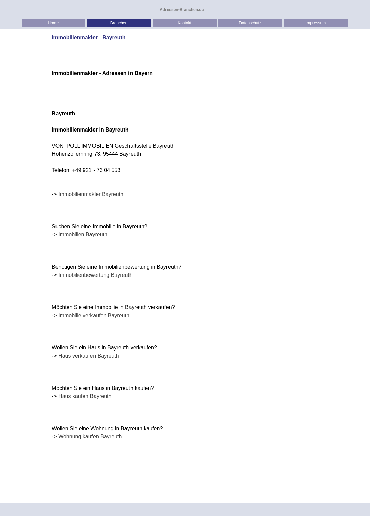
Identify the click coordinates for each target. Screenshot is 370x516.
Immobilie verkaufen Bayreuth (94, 315)
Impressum (316, 23)
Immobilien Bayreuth (82, 234)
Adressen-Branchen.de (182, 9)
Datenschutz (250, 23)
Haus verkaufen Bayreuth (88, 356)
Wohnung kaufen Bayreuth (90, 436)
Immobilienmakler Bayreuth (90, 194)
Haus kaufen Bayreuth (84, 396)
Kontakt (184, 23)
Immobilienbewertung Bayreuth (95, 275)
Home (53, 23)
